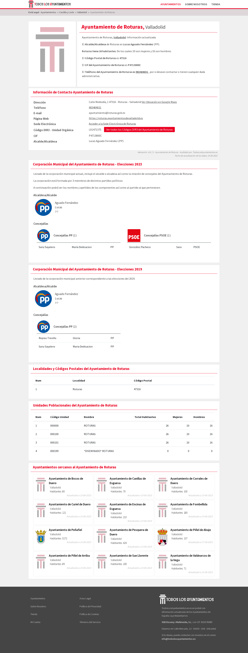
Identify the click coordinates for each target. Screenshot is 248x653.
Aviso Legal (85, 598)
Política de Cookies (89, 614)
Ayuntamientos (171, 4)
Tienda (215, 4)
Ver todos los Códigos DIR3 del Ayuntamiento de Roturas (139, 129)
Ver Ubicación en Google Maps (159, 102)
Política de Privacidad (90, 606)
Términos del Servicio (90, 622)
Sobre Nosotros (196, 4)
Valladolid (119, 37)
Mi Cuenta (35, 622)
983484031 (142, 72)
